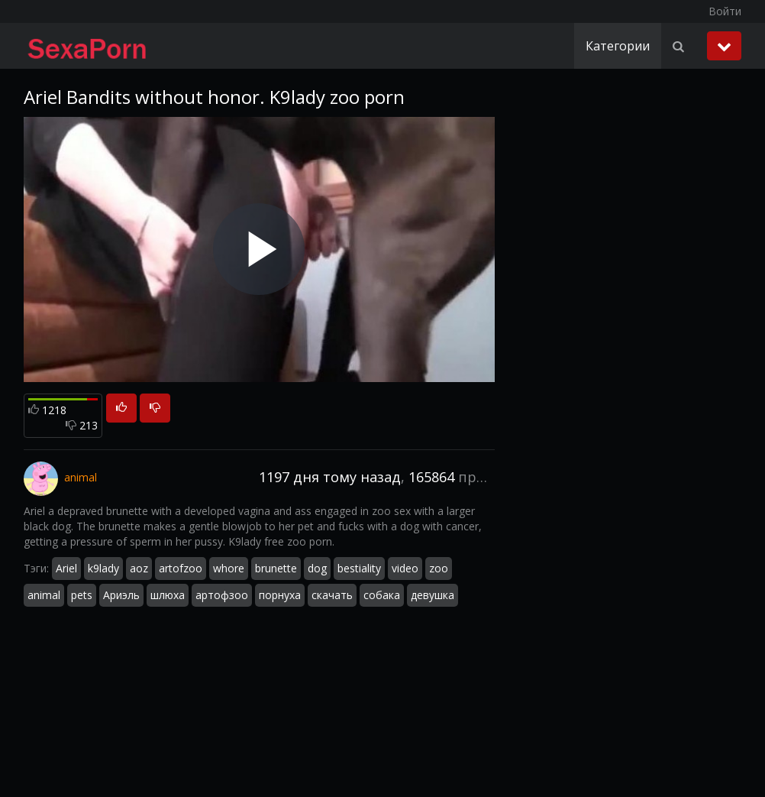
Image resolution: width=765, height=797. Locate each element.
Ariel (66, 568)
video (405, 568)
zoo (438, 568)
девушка (432, 595)
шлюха (167, 595)
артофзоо (221, 595)
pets (81, 595)
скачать (332, 595)
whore (228, 568)
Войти (725, 11)
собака (381, 595)
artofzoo (180, 568)
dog (317, 568)
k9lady (103, 568)
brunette (276, 568)
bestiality (359, 568)
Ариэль (121, 595)
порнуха (280, 595)
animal (43, 595)
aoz (139, 568)
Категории (618, 45)
